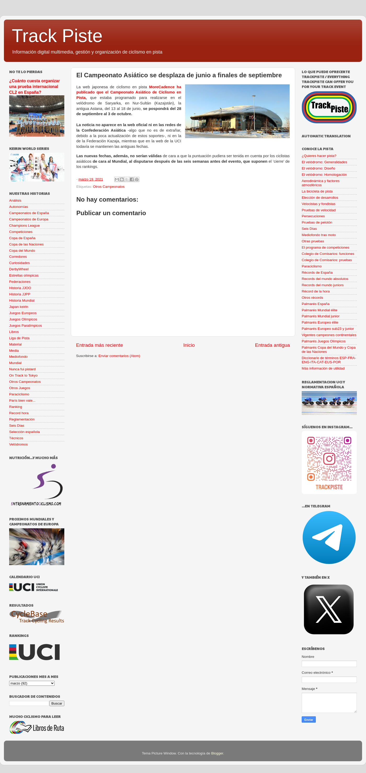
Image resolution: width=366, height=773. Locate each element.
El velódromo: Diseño (318, 168)
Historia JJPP (19, 294)
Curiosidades (19, 263)
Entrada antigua (272, 345)
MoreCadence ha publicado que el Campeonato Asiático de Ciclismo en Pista (128, 92)
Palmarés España (316, 304)
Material (15, 344)
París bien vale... (22, 400)
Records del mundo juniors (323, 285)
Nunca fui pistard (22, 369)
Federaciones (20, 282)
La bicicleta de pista (317, 191)
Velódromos (18, 444)
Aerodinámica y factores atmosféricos (321, 183)
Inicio (189, 345)
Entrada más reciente (99, 345)
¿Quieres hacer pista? (319, 156)
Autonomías (18, 207)
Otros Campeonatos (109, 187)
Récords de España (317, 272)
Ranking (15, 407)
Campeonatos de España (29, 213)
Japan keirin (18, 307)
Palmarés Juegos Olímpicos (324, 341)
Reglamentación (22, 419)
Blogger (217, 753)
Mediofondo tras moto (319, 235)
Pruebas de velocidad (319, 210)
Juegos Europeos (23, 313)
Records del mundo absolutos (325, 279)
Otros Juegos (19, 388)
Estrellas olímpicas (24, 275)
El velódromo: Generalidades (324, 162)
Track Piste (57, 36)
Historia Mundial (22, 300)
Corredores (18, 257)
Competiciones (20, 232)
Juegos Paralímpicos (25, 325)
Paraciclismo (19, 394)
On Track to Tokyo (23, 375)
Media (14, 351)
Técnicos (16, 438)
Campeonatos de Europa (28, 219)
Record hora (18, 413)
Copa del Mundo (22, 251)
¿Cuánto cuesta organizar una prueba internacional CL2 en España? (34, 87)
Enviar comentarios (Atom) (119, 356)
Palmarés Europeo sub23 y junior (328, 329)
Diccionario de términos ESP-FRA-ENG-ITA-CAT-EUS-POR (329, 360)
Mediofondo (18, 357)
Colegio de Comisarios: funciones (328, 254)
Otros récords (312, 298)
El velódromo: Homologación (324, 175)
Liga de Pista (19, 338)
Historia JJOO (20, 288)
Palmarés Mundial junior (321, 316)
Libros (14, 332)
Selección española (24, 432)
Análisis (15, 200)
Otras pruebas (313, 241)
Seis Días (16, 426)
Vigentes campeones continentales (329, 335)
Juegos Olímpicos (23, 319)
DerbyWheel (18, 269)
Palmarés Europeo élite (320, 322)
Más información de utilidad (323, 368)
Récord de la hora (316, 291)
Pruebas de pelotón (317, 222)
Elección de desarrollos (320, 198)
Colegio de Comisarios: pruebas (327, 260)
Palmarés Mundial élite (320, 310)
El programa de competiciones (325, 247)
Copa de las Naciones (26, 244)
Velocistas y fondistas (318, 204)
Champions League (24, 225)
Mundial (15, 363)
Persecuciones (313, 216)
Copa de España (22, 238)
